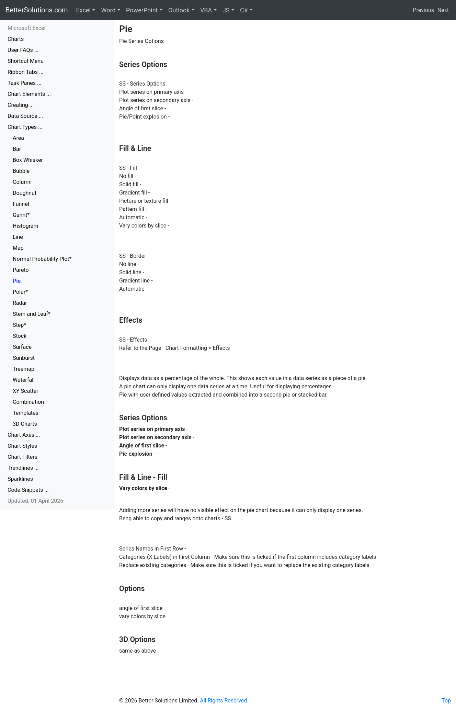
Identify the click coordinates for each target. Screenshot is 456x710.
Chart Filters (22, 457)
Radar (20, 303)
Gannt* (21, 215)
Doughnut (24, 193)
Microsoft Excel (26, 28)
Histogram (25, 226)
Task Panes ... (25, 83)
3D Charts (25, 424)
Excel (83, 10)
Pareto (21, 270)
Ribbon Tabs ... (26, 72)
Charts (16, 39)
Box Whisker (28, 160)
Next (443, 10)
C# (244, 10)
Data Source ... (25, 116)
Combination (28, 402)
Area (18, 138)
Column (22, 182)
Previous (423, 10)
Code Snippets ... (28, 490)
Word (108, 10)
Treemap (23, 369)
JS (226, 10)
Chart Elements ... (29, 94)
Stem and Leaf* (31, 314)
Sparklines (20, 479)
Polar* (20, 292)
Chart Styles (22, 446)
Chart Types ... (25, 127)
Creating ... (21, 105)
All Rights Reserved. (224, 700)
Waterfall (24, 380)
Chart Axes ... (24, 435)
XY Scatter (25, 391)
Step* (19, 325)
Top (446, 700)
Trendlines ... (23, 468)
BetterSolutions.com (36, 10)
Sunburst (24, 358)
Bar (17, 149)
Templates (25, 413)
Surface (22, 347)
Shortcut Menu (26, 61)
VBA (206, 10)
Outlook (179, 10)
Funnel (21, 204)
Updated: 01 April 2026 (35, 501)
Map (18, 248)
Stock (19, 336)
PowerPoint (142, 10)
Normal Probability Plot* (42, 259)
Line (18, 237)
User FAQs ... (23, 50)
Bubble (21, 171)
